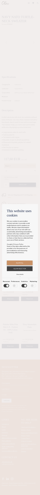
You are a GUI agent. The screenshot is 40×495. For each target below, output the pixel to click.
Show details (20, 275)
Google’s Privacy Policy (15, 244)
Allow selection (19, 268)
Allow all (19, 263)
